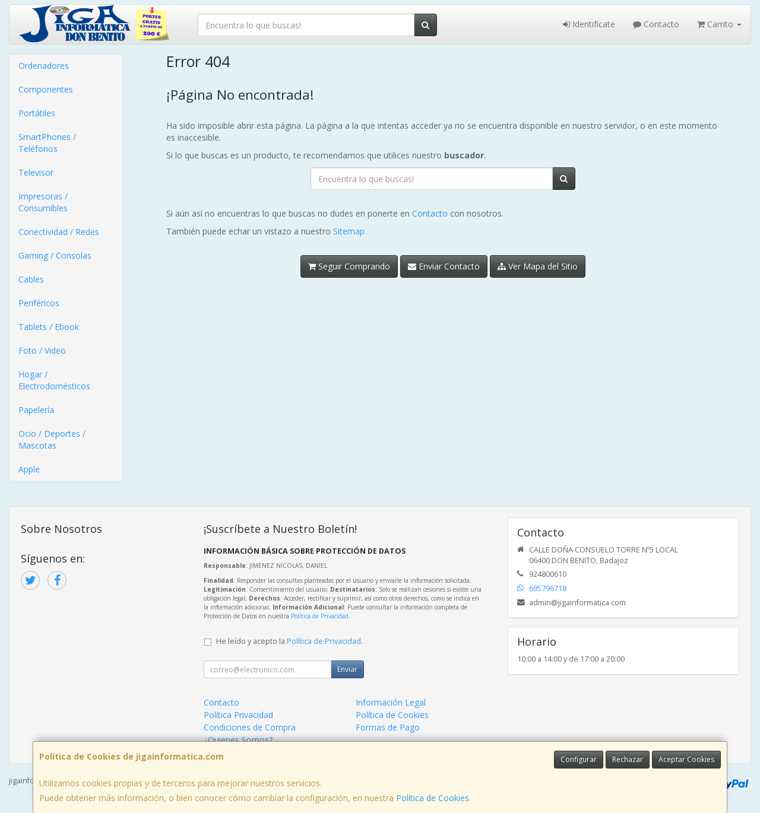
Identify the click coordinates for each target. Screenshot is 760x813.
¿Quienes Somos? (238, 739)
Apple (29, 469)
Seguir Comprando (349, 266)
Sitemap (349, 231)
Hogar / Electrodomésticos (54, 380)
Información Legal (391, 702)
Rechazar (627, 759)
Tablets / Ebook (48, 326)
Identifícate (589, 24)
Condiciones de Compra (250, 727)
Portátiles (36, 113)
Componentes (45, 89)
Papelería (36, 409)
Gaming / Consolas (54, 255)
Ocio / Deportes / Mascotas (52, 439)
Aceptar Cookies (686, 759)
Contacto (656, 24)
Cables (31, 279)
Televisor (35, 172)
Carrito (719, 24)
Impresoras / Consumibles (43, 202)
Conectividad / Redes (58, 231)
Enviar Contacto (444, 266)
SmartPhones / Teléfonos (47, 142)
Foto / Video (42, 350)
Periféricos (38, 303)
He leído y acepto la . (289, 641)
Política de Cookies (432, 798)
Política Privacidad (238, 714)
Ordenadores (43, 65)
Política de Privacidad (320, 616)
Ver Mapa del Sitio (538, 266)
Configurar (578, 759)
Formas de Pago (388, 727)
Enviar (347, 669)
